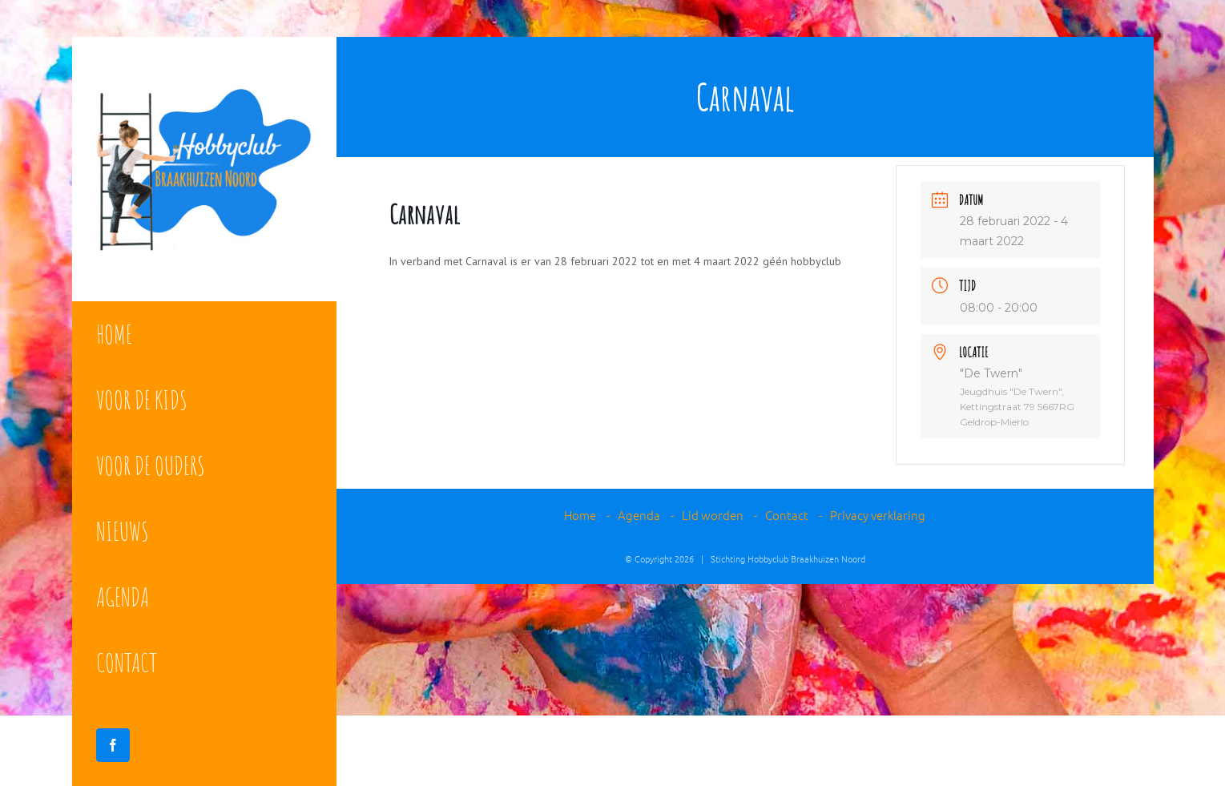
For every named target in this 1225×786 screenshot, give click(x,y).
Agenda (639, 514)
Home (580, 514)
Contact (786, 514)
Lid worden (712, 514)
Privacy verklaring (877, 514)
